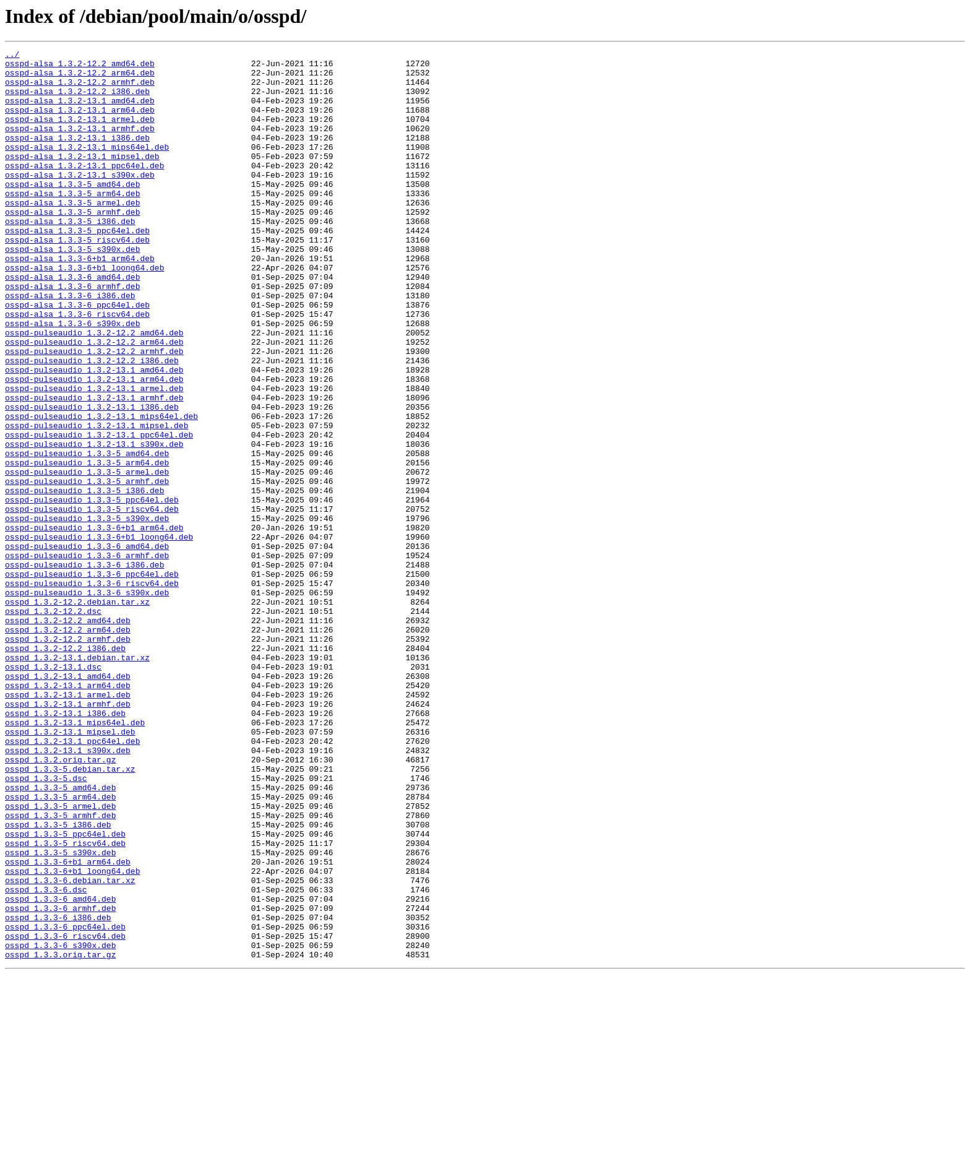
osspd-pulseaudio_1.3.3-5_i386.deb (84, 579)
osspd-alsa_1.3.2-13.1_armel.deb (80, 133)
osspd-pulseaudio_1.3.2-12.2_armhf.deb (94, 412)
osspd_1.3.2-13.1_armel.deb (68, 824)
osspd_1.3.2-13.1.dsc (53, 790)
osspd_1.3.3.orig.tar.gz (60, 1136)
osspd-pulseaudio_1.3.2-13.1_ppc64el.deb (99, 512)
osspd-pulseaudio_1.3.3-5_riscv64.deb (92, 601)
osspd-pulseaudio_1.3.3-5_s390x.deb (87, 612)
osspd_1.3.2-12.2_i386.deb (65, 768)
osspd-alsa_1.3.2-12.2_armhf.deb (80, 89)
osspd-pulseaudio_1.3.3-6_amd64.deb (87, 646)
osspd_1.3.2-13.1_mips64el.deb (75, 857)
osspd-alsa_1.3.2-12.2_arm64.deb (80, 78)
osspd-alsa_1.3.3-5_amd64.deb (72, 211)
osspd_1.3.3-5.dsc (46, 924)
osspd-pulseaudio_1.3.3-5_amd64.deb (87, 534)
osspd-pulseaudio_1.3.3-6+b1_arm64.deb (94, 623)
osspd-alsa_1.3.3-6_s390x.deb (72, 378)
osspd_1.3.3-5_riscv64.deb (65, 1002)
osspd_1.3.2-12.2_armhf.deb (68, 757)
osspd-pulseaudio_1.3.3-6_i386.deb (84, 668)
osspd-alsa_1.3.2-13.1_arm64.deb (80, 122)
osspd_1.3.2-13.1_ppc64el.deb (72, 880)
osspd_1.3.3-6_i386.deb (58, 1091)
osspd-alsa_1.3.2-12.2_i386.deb (77, 100)
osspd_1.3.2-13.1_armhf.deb (68, 835)
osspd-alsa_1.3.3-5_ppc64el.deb (77, 267)
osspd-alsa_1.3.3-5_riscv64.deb (77, 278)
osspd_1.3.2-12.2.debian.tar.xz (77, 712)
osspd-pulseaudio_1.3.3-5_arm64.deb (87, 545)
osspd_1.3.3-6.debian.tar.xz (70, 1047)
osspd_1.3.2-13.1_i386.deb (65, 846)
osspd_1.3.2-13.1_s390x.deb (68, 891)
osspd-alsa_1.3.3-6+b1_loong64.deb (84, 311)
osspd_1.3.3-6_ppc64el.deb (65, 1102)
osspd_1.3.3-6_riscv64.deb (65, 1113)
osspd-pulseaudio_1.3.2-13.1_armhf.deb (94, 467)
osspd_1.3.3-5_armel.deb (60, 958)
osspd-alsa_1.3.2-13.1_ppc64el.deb (84, 189)
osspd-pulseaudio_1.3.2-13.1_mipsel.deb (96, 501)
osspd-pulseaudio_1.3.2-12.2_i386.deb (92, 423)
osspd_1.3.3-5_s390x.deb (60, 1013)
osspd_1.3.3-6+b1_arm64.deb (68, 1024)
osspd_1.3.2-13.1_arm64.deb (68, 813)
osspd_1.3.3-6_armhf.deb (60, 1080)
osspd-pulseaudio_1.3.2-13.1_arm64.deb (94, 445)
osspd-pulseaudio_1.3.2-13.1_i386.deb (92, 479)
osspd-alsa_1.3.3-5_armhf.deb (72, 245)
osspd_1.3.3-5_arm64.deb (60, 946)
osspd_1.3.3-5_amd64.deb (60, 935)
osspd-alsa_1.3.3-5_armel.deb (72, 233)
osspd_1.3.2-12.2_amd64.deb (68, 735)
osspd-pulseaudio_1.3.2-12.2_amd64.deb (94, 389)
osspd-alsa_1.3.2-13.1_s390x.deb (80, 200)
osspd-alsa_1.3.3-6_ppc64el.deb (77, 356)
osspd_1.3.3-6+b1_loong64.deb (72, 1036)
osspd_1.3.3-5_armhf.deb (60, 969)
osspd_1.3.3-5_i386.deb (58, 980)
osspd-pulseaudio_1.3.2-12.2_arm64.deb (94, 401)
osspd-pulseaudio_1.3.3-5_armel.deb (87, 557)
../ (12, 55)
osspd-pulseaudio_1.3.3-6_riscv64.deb (92, 690)
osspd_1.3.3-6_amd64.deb (60, 1069)
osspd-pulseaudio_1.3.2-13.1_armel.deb (94, 456)
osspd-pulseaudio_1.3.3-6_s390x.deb (87, 701)
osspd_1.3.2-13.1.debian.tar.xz (77, 779)
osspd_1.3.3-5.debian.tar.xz (70, 913)
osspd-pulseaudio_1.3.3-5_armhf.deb (87, 568)
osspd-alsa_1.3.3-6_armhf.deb (72, 334)
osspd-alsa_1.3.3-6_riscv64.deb (77, 367)
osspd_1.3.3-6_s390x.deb (60, 1125)
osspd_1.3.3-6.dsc (46, 1058)
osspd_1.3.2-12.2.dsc (53, 724)
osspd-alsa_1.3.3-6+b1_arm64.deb (80, 300)
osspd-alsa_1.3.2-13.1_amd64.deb (80, 111)
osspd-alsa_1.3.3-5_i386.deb (70, 256)
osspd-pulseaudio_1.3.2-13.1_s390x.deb (94, 523)
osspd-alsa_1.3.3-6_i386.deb (70, 345)
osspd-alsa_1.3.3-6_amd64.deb (72, 323)
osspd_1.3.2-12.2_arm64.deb (68, 746)
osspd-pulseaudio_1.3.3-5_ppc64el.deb (92, 590)
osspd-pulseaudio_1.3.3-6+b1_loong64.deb (99, 635)
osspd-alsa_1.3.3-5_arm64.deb (72, 222)
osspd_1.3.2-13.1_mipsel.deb (70, 868)
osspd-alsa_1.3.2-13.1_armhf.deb (80, 144)
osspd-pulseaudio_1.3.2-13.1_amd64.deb (94, 434)
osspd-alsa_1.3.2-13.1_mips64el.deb (87, 167)
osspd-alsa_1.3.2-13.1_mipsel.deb (82, 178)
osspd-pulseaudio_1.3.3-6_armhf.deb (87, 657)
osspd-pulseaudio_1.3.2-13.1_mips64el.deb (101, 490)
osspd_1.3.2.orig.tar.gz (60, 902)
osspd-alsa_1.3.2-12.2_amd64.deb (80, 66)
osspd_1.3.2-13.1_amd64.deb (68, 802)
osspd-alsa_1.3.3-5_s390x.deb (72, 289)
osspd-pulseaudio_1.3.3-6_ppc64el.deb (92, 679)
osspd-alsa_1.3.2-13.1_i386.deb (77, 156)
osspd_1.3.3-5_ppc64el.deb (65, 991)
